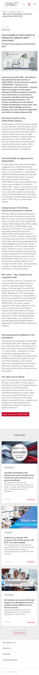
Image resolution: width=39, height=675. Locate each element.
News (19, 12)
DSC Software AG (9, 642)
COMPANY (6, 654)
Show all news (19, 633)
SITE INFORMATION (9, 660)
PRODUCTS (6, 648)
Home (4, 12)
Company (12, 12)
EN (34, 4)
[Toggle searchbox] (24, 4)
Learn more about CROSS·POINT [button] (15, 414)
